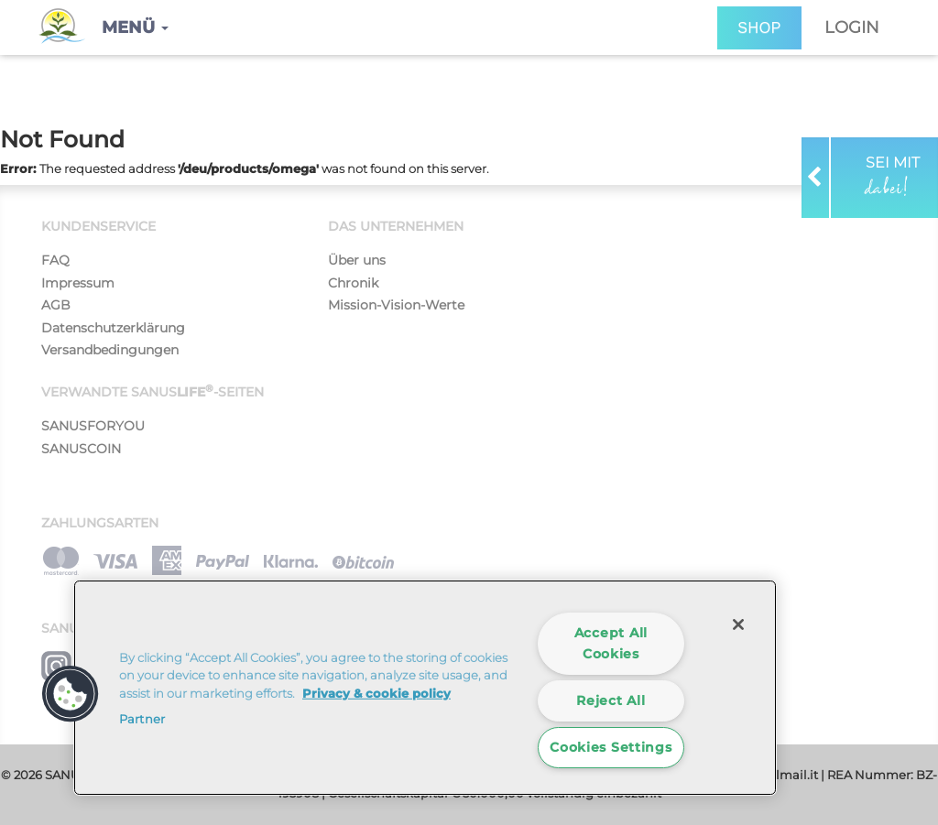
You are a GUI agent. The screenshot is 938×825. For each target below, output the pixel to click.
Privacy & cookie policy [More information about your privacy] (376, 693)
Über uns (357, 260)
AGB (56, 305)
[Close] (738, 624)
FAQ (55, 260)
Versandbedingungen (110, 350)
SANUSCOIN (81, 448)
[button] (135, 27)
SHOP (759, 28)
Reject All (610, 700)
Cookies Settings (611, 747)
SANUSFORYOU (93, 426)
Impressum (78, 283)
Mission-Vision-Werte (396, 305)
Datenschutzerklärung (113, 328)
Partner (142, 718)
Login (851, 27)
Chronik (353, 283)
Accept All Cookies (611, 643)
